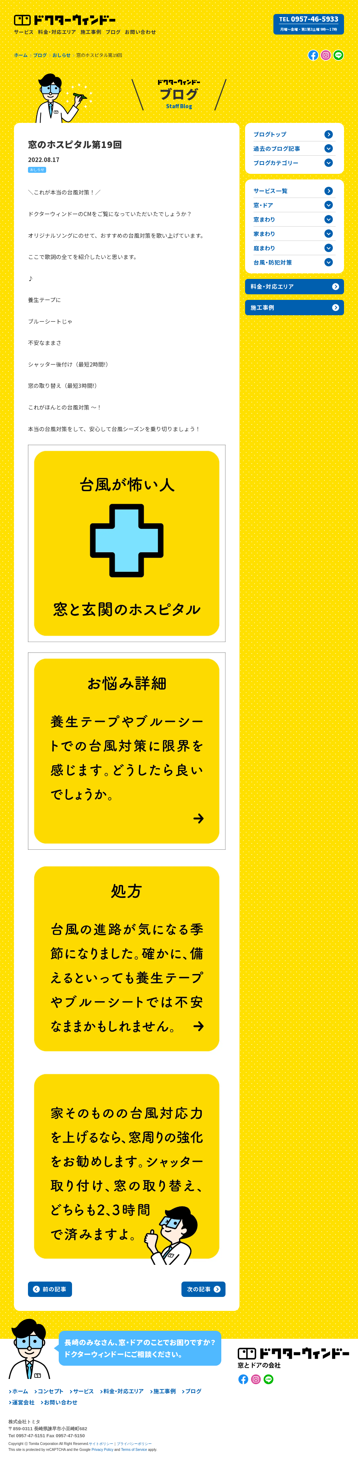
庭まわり (264, 248)
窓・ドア (263, 205)
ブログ (113, 31)
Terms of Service (134, 1450)
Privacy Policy (102, 1450)
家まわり (264, 233)
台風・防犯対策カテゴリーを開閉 (329, 262)
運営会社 (23, 1402)
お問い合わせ (140, 31)
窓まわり (264, 219)
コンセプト (51, 1391)
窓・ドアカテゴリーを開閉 (329, 205)
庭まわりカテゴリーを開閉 (329, 248)
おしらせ (37, 169)
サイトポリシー (101, 1444)
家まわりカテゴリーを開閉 (329, 234)
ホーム (20, 1391)
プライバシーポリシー (134, 1444)
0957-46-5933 (314, 18)
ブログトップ (269, 134)
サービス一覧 (270, 190)
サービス (24, 31)
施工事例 (90, 31)
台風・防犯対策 (272, 262)
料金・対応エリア (57, 31)
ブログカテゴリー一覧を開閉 (329, 163)
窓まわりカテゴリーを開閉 (329, 219)
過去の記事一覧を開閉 (329, 148)
